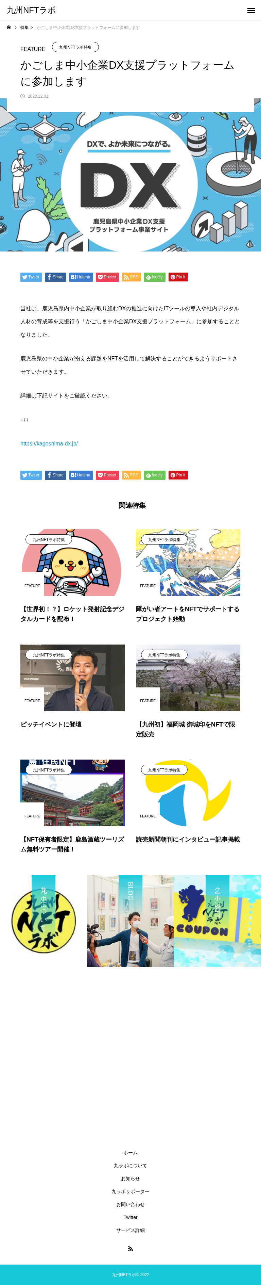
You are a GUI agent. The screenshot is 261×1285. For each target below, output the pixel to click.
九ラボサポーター (130, 1191)
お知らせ (130, 1178)
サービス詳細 (130, 1230)
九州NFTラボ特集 (75, 47)
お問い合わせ (130, 1204)
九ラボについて (130, 1165)
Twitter (130, 1217)
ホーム (130, 1152)
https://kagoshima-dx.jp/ (49, 443)
